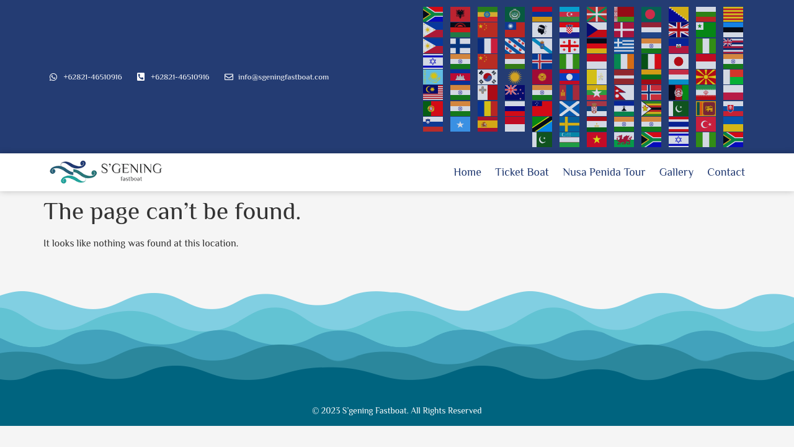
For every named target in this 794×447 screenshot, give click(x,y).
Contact (726, 172)
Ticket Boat (522, 172)
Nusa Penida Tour (604, 172)
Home (467, 172)
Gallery (676, 172)
